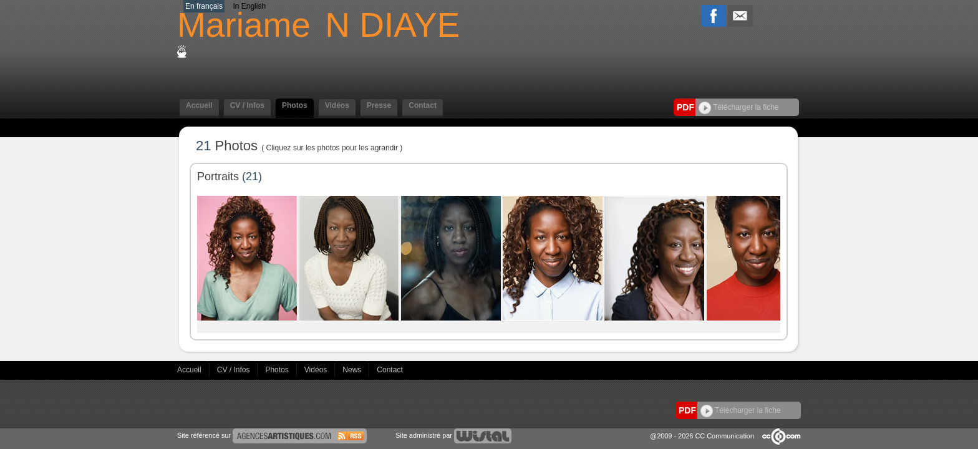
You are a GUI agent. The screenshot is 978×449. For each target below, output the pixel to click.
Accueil (199, 105)
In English (249, 6)
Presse (379, 105)
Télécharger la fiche (739, 107)
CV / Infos (247, 105)
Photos (294, 105)
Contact (423, 105)
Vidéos (337, 105)
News (352, 369)
